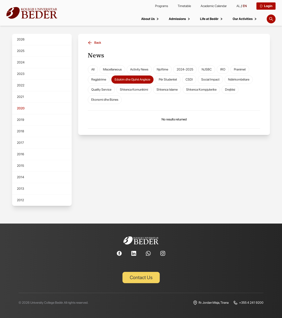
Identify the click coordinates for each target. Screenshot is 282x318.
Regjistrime (98, 79)
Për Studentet (168, 79)
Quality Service (101, 89)
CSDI (189, 79)
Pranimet (240, 69)
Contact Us (141, 277)
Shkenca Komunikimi (134, 89)
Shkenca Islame (167, 89)
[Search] (271, 19)
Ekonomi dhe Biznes (104, 100)
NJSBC (207, 69)
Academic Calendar (214, 6)
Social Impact (210, 79)
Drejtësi (230, 89)
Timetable (184, 6)
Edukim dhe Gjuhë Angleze (132, 79)
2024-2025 (185, 69)
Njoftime (162, 69)
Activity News (139, 69)
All (92, 69)
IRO (222, 69)
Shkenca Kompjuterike (201, 89)
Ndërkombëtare (238, 79)
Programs (161, 6)
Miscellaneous (112, 69)
